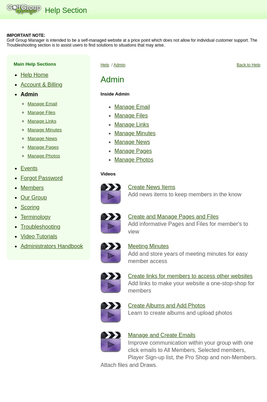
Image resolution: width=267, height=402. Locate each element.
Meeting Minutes (148, 246)
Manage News (42, 138)
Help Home (34, 75)
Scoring (30, 207)
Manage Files (41, 112)
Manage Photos (43, 155)
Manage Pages (43, 147)
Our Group (34, 197)
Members (32, 188)
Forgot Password (42, 178)
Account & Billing (41, 85)
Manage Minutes (44, 129)
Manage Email (42, 103)
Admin (29, 94)
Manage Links (41, 121)
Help (104, 65)
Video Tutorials (39, 236)
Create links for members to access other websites (190, 276)
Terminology (35, 217)
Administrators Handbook (52, 246)
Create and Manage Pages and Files (173, 217)
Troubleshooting (40, 227)
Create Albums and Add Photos (166, 306)
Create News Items (151, 187)
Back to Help (248, 65)
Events (29, 168)
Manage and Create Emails (161, 335)
